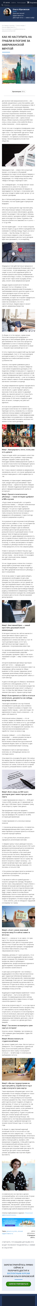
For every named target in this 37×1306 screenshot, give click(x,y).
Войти (13, 3)
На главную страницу (8, 25)
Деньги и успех (11, 1231)
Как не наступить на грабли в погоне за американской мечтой (13, 30)
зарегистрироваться (18, 1284)
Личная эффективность (9, 27)
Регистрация (21, 3)
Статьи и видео (20, 25)
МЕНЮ (7, 3)
